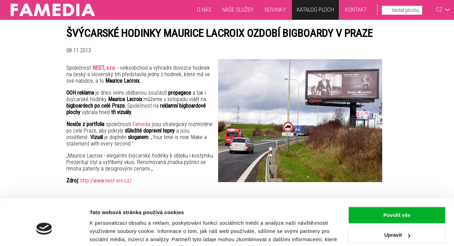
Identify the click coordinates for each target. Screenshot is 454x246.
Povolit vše (396, 181)
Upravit (397, 201)
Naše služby (238, 9)
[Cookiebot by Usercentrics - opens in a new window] (44, 233)
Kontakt (356, 9)
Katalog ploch (315, 10)
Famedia (141, 124)
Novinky (275, 9)
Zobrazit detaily (109, 232)
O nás (204, 9)
